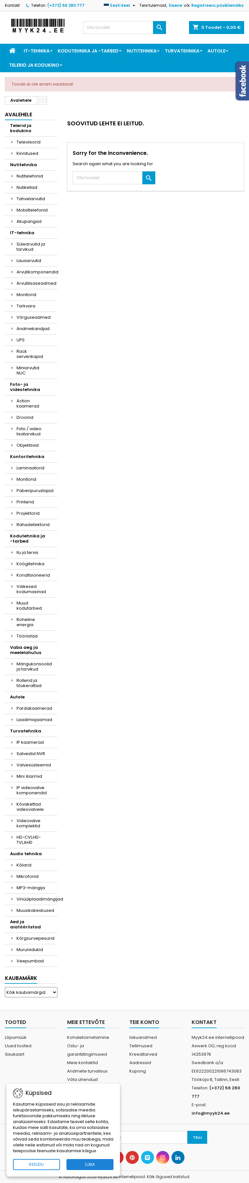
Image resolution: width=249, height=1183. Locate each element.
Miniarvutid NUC (28, 370)
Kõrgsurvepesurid (35, 938)
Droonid (25, 417)
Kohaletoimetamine (88, 1037)
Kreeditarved (143, 1054)
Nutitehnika (142, 51)
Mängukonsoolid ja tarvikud (34, 666)
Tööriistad (27, 636)
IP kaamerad (30, 742)
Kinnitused (27, 153)
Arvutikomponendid (37, 272)
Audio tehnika (26, 854)
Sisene (175, 5)
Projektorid (28, 513)
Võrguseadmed (34, 317)
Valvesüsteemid (34, 765)
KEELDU (36, 1164)
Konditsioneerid (33, 575)
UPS (21, 340)
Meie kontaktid (82, 1063)
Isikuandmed (143, 1037)
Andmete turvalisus (87, 1071)
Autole (216, 51)
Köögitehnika (30, 564)
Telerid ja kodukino (34, 65)
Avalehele (18, 114)
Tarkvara (26, 306)
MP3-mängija (31, 888)
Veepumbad (30, 961)
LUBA (90, 1164)
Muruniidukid (30, 950)
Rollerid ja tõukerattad (29, 683)
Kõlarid (24, 865)
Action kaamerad (28, 403)
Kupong (137, 1071)
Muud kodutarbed (29, 605)
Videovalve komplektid (29, 823)
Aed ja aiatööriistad (25, 924)
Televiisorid (29, 142)
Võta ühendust (82, 1079)
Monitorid (26, 295)
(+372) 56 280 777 (66, 5)
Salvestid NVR (31, 754)
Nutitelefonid (30, 176)
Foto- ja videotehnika (25, 387)
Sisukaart (14, 1054)
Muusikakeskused (35, 910)
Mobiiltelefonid (32, 210)
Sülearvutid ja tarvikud (31, 246)
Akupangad (29, 221)
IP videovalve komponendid (32, 790)
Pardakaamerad (34, 708)
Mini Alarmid (29, 776)
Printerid (25, 502)
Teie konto (144, 1022)
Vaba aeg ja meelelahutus (25, 650)
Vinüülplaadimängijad (37, 899)
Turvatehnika (182, 51)
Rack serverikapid (30, 354)
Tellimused (140, 1046)
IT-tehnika (37, 51)
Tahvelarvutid (31, 199)
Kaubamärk (21, 978)
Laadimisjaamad (34, 720)
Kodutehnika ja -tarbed (88, 51)
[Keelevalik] (120, 5)
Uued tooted (18, 1046)
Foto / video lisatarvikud (29, 431)
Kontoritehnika (27, 457)
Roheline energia (26, 622)
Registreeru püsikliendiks (217, 5)
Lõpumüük (16, 1037)
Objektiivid (28, 445)
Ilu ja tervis (27, 552)
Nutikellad (27, 187)
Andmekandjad (33, 329)
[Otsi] (124, 27)
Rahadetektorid (33, 525)
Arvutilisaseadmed (36, 283)
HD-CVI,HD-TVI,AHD (29, 839)
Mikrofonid (28, 876)
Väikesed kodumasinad (31, 589)
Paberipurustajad (35, 491)
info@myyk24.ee (211, 1113)
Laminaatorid (30, 468)
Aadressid (140, 1063)
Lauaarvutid (29, 261)
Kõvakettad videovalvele (30, 806)
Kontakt (12, 5)
